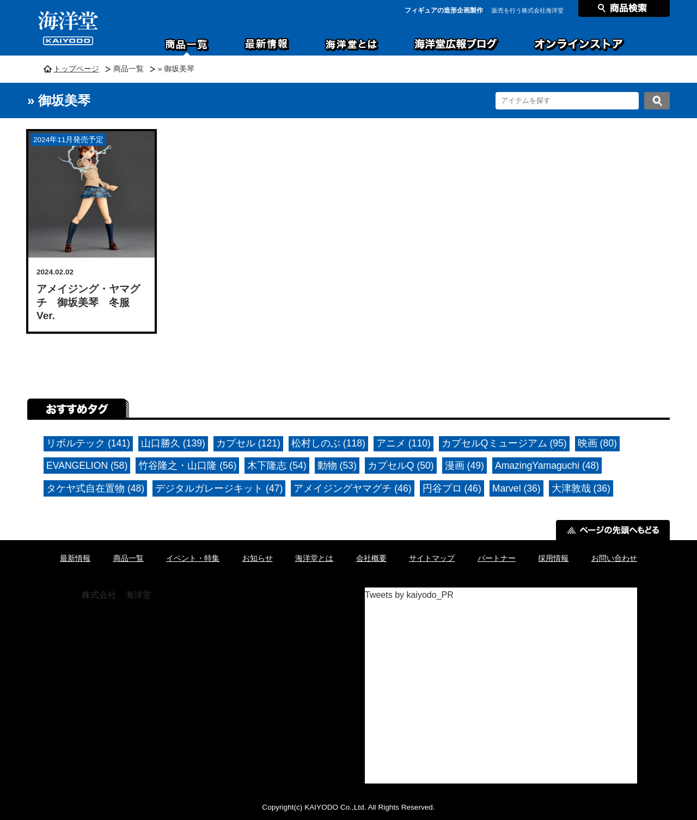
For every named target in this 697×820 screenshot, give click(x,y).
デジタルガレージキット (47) (219, 488)
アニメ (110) (403, 443)
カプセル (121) (248, 443)
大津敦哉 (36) (581, 488)
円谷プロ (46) (452, 488)
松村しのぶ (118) (328, 443)
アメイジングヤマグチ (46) (352, 488)
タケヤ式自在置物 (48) (95, 488)
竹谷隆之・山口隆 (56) (187, 465)
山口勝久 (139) (173, 443)
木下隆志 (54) (276, 465)
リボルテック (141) (88, 443)
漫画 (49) (464, 465)
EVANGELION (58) (86, 465)
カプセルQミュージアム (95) (504, 443)
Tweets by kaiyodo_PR (409, 594)
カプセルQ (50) (401, 465)
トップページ (76, 69)
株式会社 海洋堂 (116, 594)
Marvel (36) (516, 488)
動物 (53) (337, 465)
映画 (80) (597, 443)
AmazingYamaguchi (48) (547, 465)
